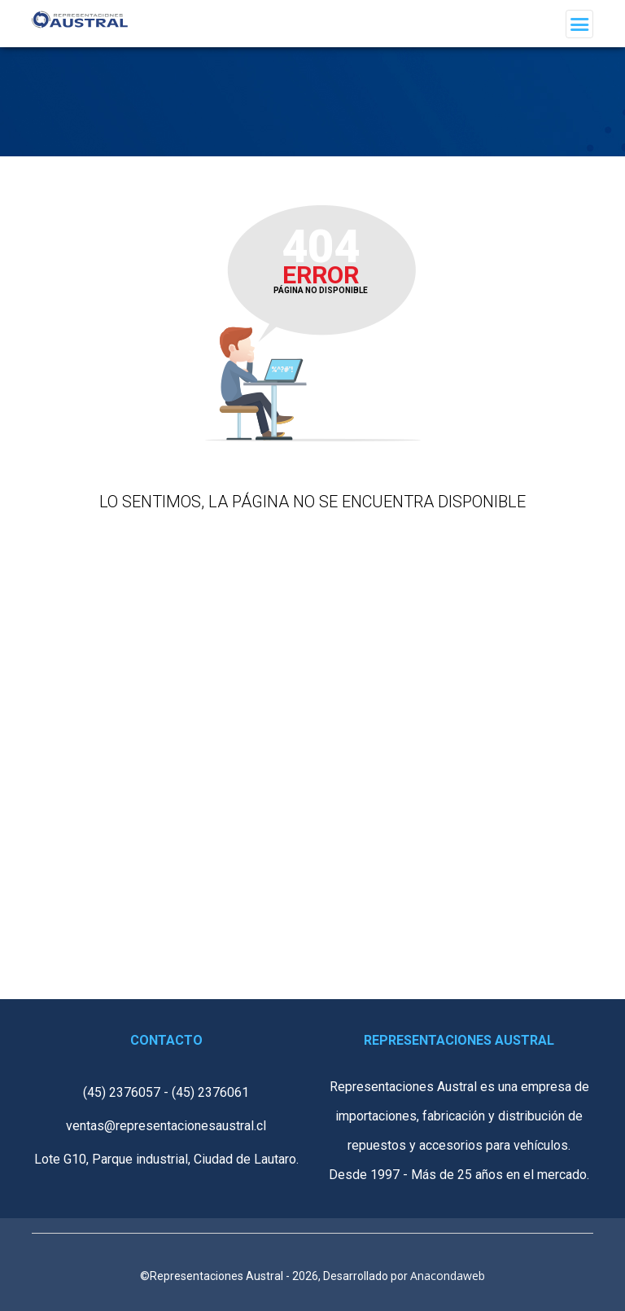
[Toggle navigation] (579, 24)
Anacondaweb (447, 1275)
